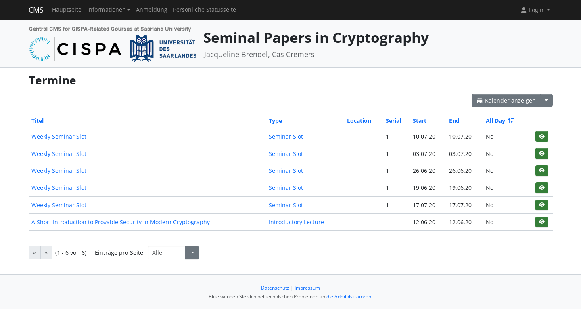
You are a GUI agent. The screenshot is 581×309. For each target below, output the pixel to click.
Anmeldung (151, 9)
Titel (37, 120)
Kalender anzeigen (506, 100)
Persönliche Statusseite (204, 9)
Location (359, 120)
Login (532, 10)
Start (419, 120)
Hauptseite (67, 9)
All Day (499, 120)
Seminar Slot (286, 136)
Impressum (307, 287)
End (454, 120)
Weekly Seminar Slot (58, 136)
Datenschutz (275, 287)
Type (275, 120)
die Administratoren (348, 296)
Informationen (106, 9)
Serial (393, 120)
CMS (36, 10)
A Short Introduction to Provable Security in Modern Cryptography (120, 222)
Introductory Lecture (296, 222)
